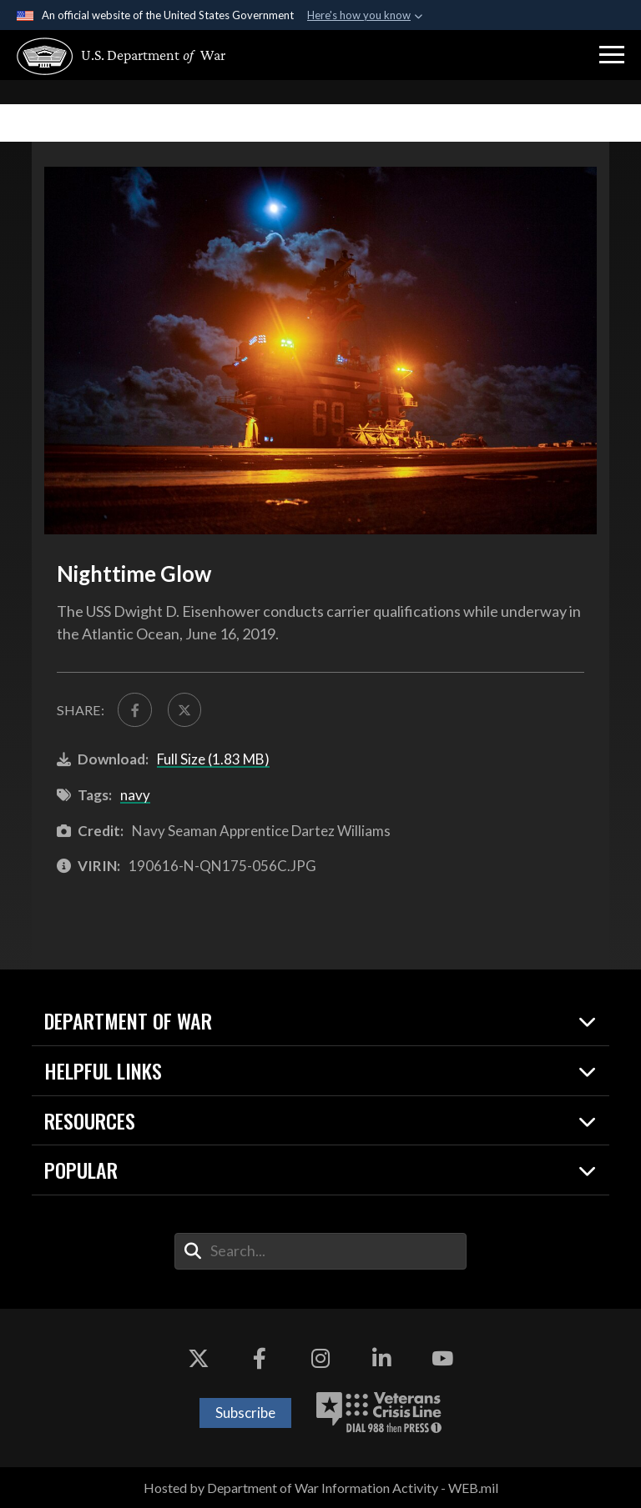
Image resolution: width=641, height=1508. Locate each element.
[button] (611, 55)
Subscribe (245, 1412)
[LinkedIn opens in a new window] (381, 1359)
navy (135, 795)
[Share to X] (184, 709)
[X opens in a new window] (199, 1359)
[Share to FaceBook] (134, 709)
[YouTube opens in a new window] (442, 1359)
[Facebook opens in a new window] (259, 1359)
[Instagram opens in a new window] (320, 1359)
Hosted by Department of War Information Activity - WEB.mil (321, 1487)
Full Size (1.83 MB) (213, 759)
